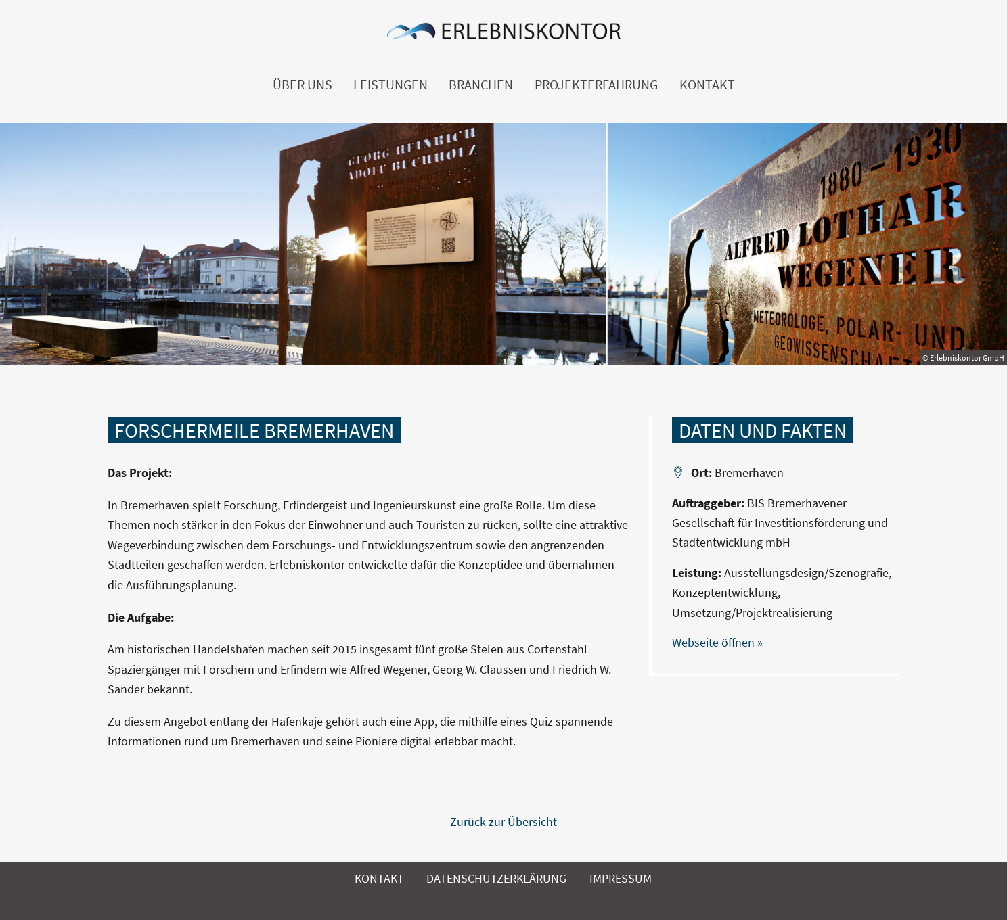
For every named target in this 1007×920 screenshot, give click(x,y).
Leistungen (390, 84)
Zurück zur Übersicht (503, 821)
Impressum (620, 878)
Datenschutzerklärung (496, 878)
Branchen (481, 84)
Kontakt (707, 84)
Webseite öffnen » (717, 642)
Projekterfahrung (596, 84)
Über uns (302, 84)
